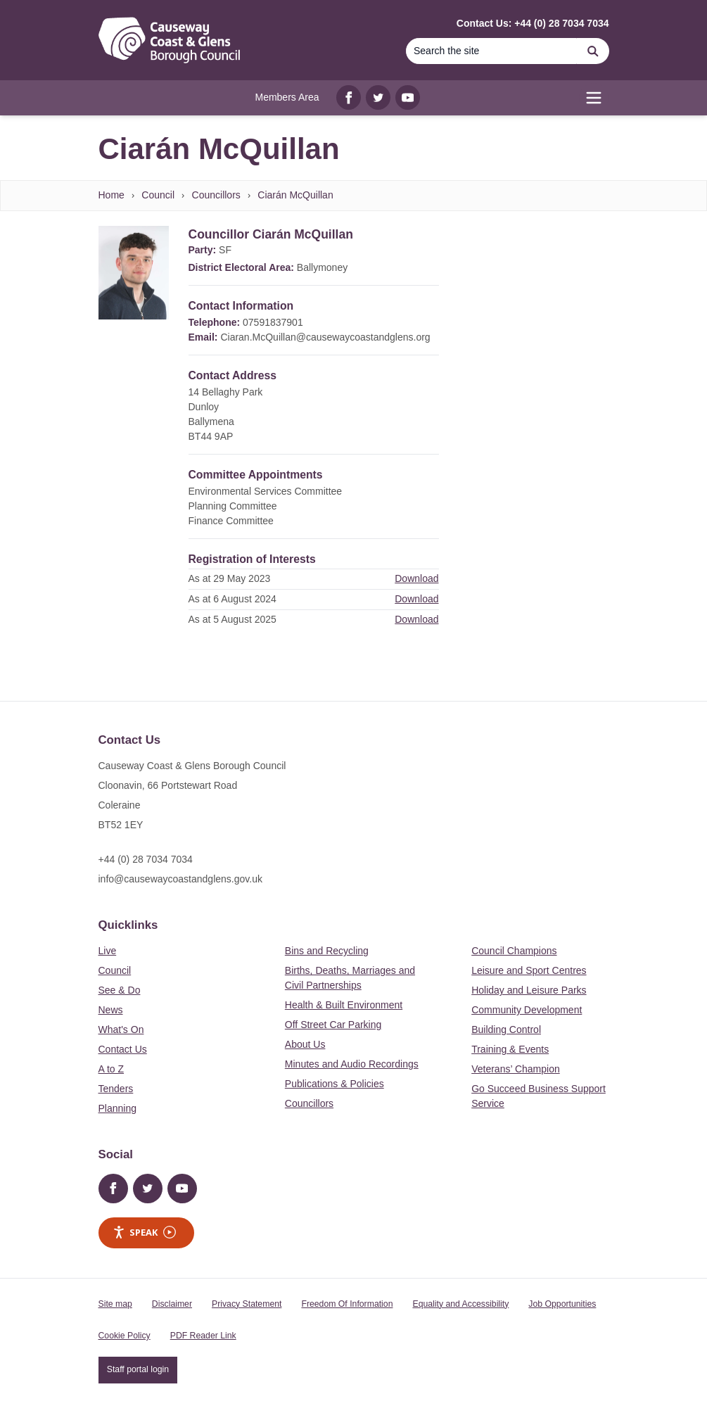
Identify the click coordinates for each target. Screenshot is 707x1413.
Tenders (116, 1088)
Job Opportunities (562, 1304)
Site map (115, 1304)
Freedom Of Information (347, 1304)
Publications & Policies (334, 1083)
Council (157, 195)
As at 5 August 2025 (232, 619)
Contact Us (122, 1049)
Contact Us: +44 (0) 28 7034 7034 (533, 23)
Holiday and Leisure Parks (528, 990)
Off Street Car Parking (333, 1024)
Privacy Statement (246, 1304)
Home (111, 195)
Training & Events (510, 1049)
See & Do (119, 990)
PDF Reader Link (203, 1336)
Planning (117, 1108)
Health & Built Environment (343, 1004)
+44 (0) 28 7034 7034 (145, 859)
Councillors (216, 195)
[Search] (492, 51)
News (110, 1009)
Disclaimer (172, 1304)
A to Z (111, 1069)
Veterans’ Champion (515, 1069)
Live (107, 950)
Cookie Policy (124, 1336)
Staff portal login (138, 1369)
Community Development (526, 1009)
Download (416, 578)
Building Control (506, 1029)
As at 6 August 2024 (232, 598)
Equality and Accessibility (460, 1304)
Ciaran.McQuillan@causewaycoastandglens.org (325, 337)
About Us (305, 1044)
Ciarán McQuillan (295, 195)
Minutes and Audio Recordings (352, 1064)
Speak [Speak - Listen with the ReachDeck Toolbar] (144, 1232)
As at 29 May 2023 (230, 578)
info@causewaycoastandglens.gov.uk (180, 879)
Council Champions (513, 950)
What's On (121, 1029)
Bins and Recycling (327, 950)
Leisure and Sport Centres (528, 970)
